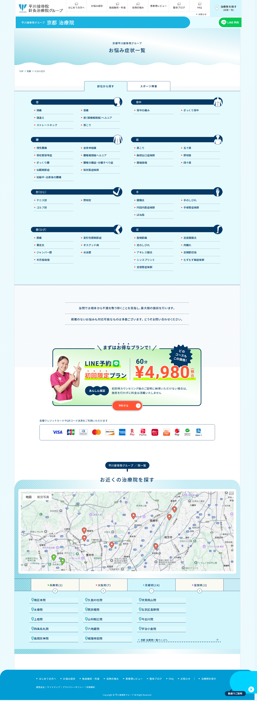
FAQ (199, 7)
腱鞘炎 (141, 204)
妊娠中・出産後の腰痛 (50, 180)
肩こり (141, 151)
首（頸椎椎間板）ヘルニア (99, 119)
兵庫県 (56, 591)
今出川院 (46, 628)
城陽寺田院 (96, 638)
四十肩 (188, 166)
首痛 (86, 112)
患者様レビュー (158, 5)
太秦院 (189, 607)
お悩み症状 (97, 5)
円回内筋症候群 (147, 212)
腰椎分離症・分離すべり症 (100, 166)
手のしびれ (191, 204)
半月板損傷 (44, 265)
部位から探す (106, 87)
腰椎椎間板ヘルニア (96, 158)
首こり (88, 127)
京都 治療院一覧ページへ (148, 638)
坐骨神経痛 (91, 151)
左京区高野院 (97, 618)
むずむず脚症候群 (195, 265)
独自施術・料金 (117, 7)
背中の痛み (144, 112)
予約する (123, 411)
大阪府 (104, 591)
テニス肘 (42, 204)
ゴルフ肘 (42, 212)
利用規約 (90, 688)
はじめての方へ (76, 7)
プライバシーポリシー (73, 688)
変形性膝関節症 (93, 243)
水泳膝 (88, 258)
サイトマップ (53, 688)
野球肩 (188, 158)
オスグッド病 (92, 251)
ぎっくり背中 (192, 112)
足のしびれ (144, 251)
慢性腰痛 (42, 151)
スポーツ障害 (149, 86)
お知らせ (202, 14)
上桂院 (141, 618)
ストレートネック (48, 127)
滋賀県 (200, 591)
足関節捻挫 (191, 258)
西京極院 (46, 618)
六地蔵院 (142, 628)
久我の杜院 (96, 607)
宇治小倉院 (192, 628)
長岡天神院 (48, 638)
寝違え (41, 119)
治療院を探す (208, 679)
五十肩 (188, 151)
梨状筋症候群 (92, 173)
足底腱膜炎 (191, 243)
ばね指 (141, 219)
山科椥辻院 (192, 618)
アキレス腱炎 (145, 258)
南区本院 (46, 607)
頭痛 (39, 112)
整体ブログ (179, 7)
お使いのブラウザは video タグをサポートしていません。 (241, 682)
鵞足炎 (41, 251)
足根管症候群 (145, 273)
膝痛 (39, 243)
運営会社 (40, 688)
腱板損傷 (142, 166)
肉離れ (188, 251)
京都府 (152, 591)
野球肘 (88, 204)
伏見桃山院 (144, 607)
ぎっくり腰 (44, 166)
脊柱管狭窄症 (45, 158)
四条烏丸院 (96, 628)
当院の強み (138, 7)
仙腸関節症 (44, 173)
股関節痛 (142, 243)
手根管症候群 (192, 212)
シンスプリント (147, 265)
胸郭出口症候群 (147, 158)
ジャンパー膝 (45, 258)
